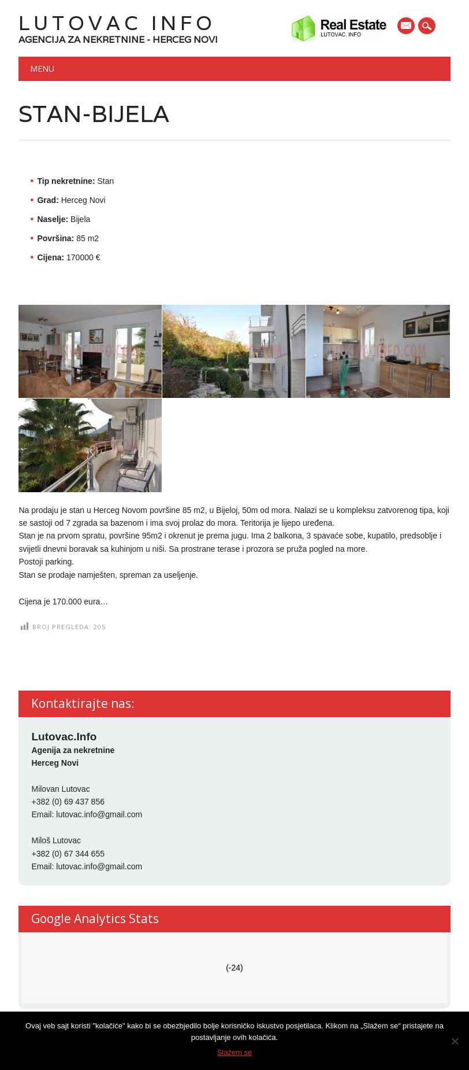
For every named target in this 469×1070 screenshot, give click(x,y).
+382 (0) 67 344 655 (68, 853)
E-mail (407, 26)
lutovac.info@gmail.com (99, 814)
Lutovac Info (117, 23)
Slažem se (234, 1052)
